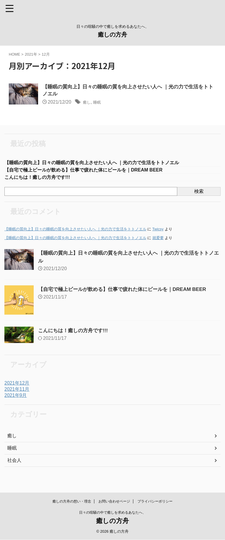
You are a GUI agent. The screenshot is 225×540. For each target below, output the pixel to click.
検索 (199, 193)
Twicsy (157, 231)
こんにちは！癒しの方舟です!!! (41, 180)
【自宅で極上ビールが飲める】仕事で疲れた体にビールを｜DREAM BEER (93, 172)
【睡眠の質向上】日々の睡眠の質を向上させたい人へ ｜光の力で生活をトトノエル (102, 164)
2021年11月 (16, 391)
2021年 (31, 54)
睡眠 (99, 103)
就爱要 (158, 240)
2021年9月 (15, 397)
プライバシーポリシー (155, 502)
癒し (87, 103)
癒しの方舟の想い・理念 (71, 502)
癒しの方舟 (112, 34)
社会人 (14, 462)
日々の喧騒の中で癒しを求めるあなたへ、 (112, 513)
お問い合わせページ (114, 502)
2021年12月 (16, 385)
